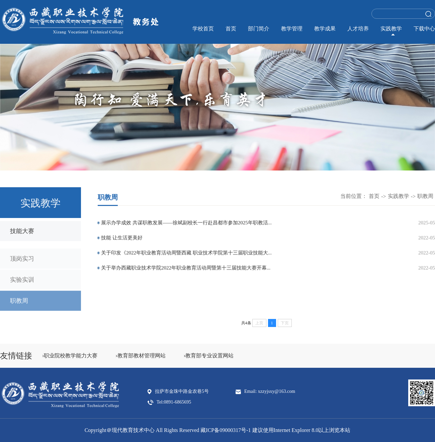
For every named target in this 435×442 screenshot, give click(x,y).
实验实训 (22, 283)
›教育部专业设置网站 (209, 355)
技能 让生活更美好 (122, 237)
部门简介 (258, 28)
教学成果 (325, 28)
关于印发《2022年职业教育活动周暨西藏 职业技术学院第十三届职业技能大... (186, 252)
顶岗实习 (22, 262)
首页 (231, 28)
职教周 (19, 304)
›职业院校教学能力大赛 (69, 355)
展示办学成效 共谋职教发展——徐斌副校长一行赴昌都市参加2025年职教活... (186, 222)
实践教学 (391, 28)
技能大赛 (22, 231)
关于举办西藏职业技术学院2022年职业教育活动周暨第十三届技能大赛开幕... (185, 267)
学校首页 (203, 28)
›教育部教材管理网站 (140, 355)
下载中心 (424, 28)
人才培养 (358, 28)
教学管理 (291, 28)
